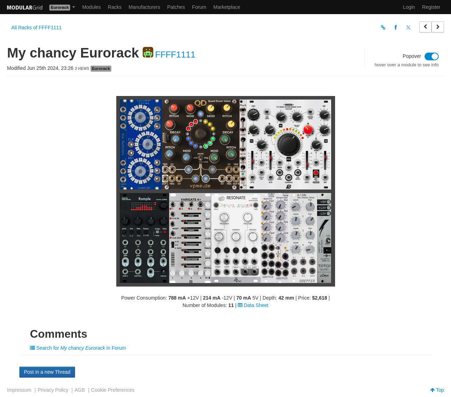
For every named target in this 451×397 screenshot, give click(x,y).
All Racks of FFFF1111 (36, 27)
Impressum (19, 390)
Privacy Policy (53, 390)
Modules (91, 7)
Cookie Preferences (113, 390)
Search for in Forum (78, 348)
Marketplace (227, 7)
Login (409, 7)
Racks (115, 7)
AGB (79, 390)
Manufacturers (144, 7)
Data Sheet (253, 305)
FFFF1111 (175, 54)
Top (437, 390)
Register (431, 7)
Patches (176, 7)
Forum (199, 7)
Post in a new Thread (47, 372)
